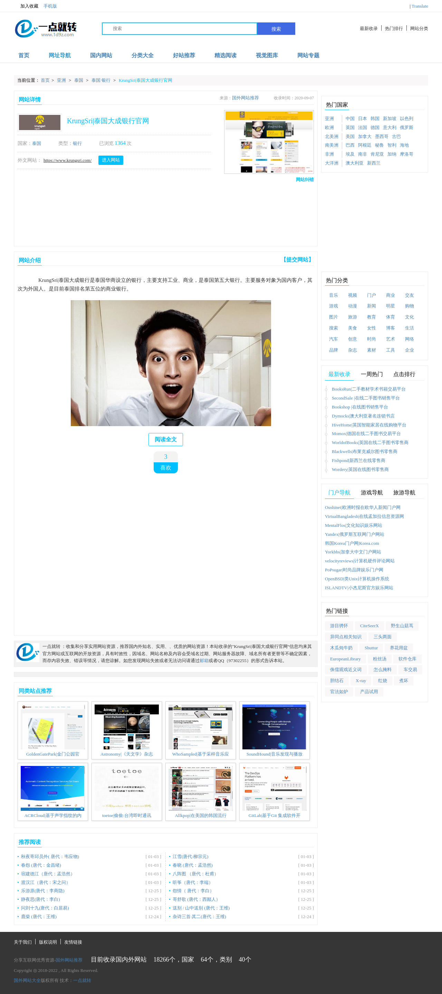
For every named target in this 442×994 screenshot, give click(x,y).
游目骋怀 (339, 625)
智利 (391, 145)
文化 (409, 316)
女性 (371, 328)
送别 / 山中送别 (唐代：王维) (201, 908)
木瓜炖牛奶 (341, 647)
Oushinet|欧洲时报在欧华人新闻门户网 (363, 507)
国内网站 (101, 55)
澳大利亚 (355, 163)
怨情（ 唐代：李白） (193, 890)
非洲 (329, 154)
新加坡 (389, 118)
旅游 (352, 316)
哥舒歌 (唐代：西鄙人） (196, 899)
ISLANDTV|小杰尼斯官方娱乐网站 (359, 587)
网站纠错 (305, 179)
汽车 (333, 339)
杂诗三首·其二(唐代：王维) (199, 916)
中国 (350, 118)
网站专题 (308, 55)
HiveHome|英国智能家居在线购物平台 (369, 424)
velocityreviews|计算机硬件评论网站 (360, 560)
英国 (350, 127)
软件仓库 (407, 658)
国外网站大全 (27, 980)
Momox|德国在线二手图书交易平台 (366, 433)
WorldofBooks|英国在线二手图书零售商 (370, 442)
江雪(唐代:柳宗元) (190, 856)
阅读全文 (166, 439)
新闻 (371, 305)
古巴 (396, 136)
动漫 (352, 305)
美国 (350, 136)
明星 (390, 305)
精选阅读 (225, 55)
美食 (352, 328)
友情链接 (73, 942)
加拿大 (365, 136)
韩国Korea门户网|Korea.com (352, 543)
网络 (409, 339)
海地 (404, 145)
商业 (390, 295)
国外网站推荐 (245, 97)
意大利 (389, 127)
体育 (390, 316)
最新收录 (369, 28)
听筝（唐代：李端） (193, 882)
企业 (409, 350)
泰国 (79, 80)
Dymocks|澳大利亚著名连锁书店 (363, 416)
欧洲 (329, 127)
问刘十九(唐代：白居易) (45, 908)
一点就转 (82, 980)
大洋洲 (331, 163)
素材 (371, 350)
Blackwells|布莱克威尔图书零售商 (364, 451)
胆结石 (337, 680)
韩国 (375, 118)
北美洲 (331, 136)
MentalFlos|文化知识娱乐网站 (353, 525)
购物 (409, 305)
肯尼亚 (377, 154)
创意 (352, 339)
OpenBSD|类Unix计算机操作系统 (357, 578)
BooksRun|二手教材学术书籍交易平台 (369, 389)
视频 (352, 295)
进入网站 (111, 160)
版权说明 (48, 942)
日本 (362, 118)
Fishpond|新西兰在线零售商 (358, 460)
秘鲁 (379, 145)
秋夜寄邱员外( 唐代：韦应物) (50, 856)
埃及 (350, 154)
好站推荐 (184, 55)
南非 (362, 154)
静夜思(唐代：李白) (40, 899)
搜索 (276, 29)
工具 (390, 350)
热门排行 (394, 28)
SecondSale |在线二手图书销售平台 (366, 398)
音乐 (333, 295)
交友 (409, 295)
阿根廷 (365, 145)
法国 (362, 127)
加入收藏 (26, 6)
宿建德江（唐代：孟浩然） (48, 873)
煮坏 (403, 680)
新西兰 (374, 163)
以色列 (406, 118)
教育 (371, 316)
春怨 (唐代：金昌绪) (41, 865)
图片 (333, 316)
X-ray (361, 680)
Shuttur (371, 647)
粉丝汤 (379, 658)
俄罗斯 (406, 127)
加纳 (391, 154)
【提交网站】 (297, 260)
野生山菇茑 (402, 625)
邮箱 (204, 660)
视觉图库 (267, 55)
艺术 (390, 339)
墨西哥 (381, 136)
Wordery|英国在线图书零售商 (360, 469)
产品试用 (369, 691)
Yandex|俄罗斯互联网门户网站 (354, 534)
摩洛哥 (406, 154)
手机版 (50, 6)
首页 (23, 55)
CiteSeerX (369, 625)
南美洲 (331, 145)
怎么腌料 (383, 669)
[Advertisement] (164, 212)
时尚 (371, 339)
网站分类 (419, 28)
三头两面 (383, 636)
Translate (420, 6)
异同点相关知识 (346, 636)
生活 (409, 328)
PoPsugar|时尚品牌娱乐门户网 (354, 569)
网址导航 (60, 55)
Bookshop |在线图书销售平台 (360, 407)
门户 (371, 295)
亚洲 (62, 80)
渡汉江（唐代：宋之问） (45, 882)
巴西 (350, 145)
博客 (390, 328)
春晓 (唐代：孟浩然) (193, 865)
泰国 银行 (102, 80)
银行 (77, 143)
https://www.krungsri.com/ (68, 160)
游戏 (333, 305)
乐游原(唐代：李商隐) (43, 890)
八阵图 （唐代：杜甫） (196, 873)
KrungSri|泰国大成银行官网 (145, 80)
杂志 (352, 350)
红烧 (382, 680)
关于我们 (23, 942)
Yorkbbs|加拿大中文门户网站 (353, 551)
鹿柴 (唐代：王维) (39, 916)
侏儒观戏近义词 (346, 669)
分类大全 (143, 55)
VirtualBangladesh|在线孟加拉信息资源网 (364, 516)
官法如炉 (339, 691)
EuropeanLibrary (345, 658)
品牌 (333, 350)
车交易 (410, 669)
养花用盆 (399, 647)
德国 (375, 127)
